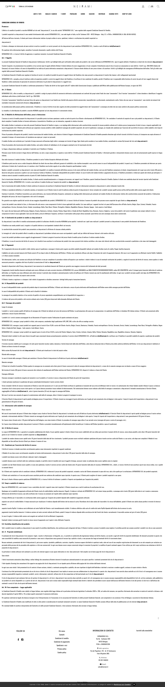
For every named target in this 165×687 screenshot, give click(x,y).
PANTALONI (73, 14)
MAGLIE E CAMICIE (51, 14)
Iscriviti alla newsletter (144, 630)
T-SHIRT (63, 14)
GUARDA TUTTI (113, 14)
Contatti (61, 634)
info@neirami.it (102, 336)
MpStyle (85, 682)
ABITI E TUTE (37, 14)
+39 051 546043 (103, 660)
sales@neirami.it (103, 667)
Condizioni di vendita (62, 638)
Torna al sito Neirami (26, 6)
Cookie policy (62, 652)
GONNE (83, 14)
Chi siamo (62, 631)
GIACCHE (92, 14)
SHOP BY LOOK (127, 14)
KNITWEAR (102, 14)
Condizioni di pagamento (62, 641)
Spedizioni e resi (62, 645)
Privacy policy (61, 649)
